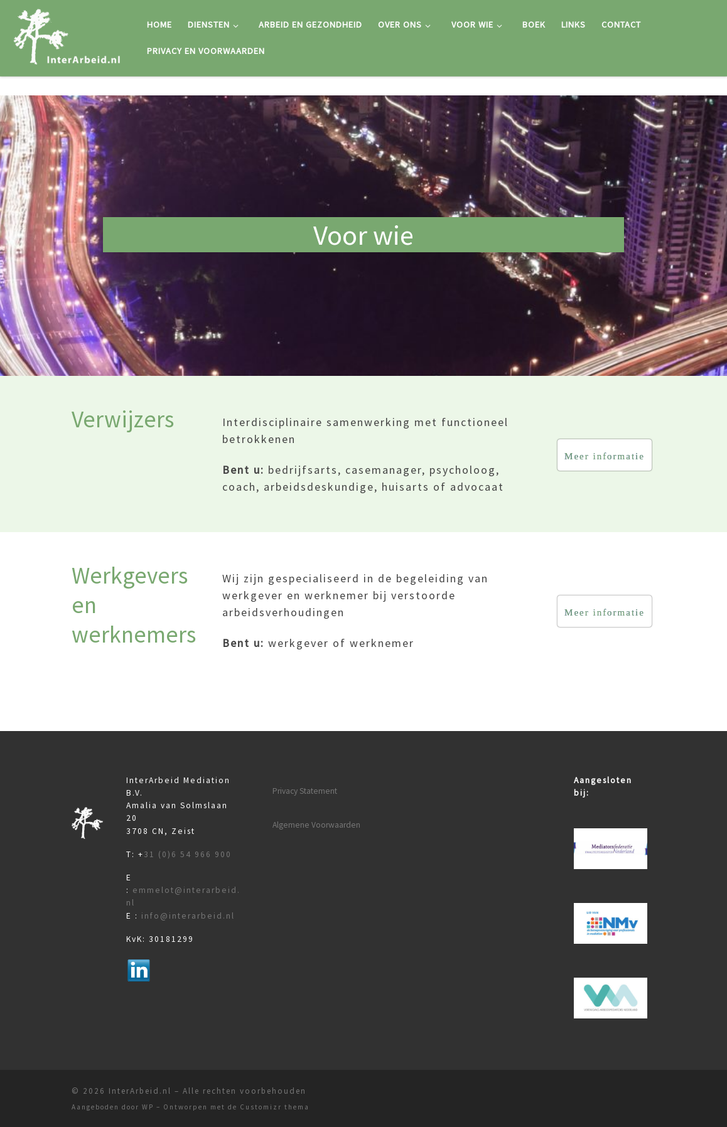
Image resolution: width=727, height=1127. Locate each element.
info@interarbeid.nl (188, 916)
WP (148, 1107)
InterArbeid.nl (140, 1091)
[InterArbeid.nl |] (68, 35)
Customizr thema (275, 1107)
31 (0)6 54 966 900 (188, 854)
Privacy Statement (304, 791)
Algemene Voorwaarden (316, 825)
